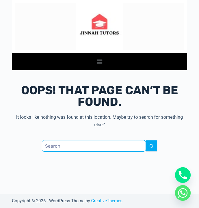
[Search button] (151, 146)
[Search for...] (94, 146)
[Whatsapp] (183, 193)
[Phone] (183, 175)
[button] (99, 61)
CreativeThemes (106, 200)
